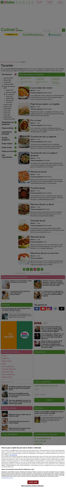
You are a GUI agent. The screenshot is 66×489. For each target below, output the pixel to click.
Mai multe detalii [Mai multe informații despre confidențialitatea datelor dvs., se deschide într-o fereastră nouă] (13, 455)
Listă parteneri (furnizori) (7, 478)
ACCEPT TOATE (33, 482)
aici (19, 462)
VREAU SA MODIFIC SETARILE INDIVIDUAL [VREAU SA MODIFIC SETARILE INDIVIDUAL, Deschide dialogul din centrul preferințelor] (32, 486)
